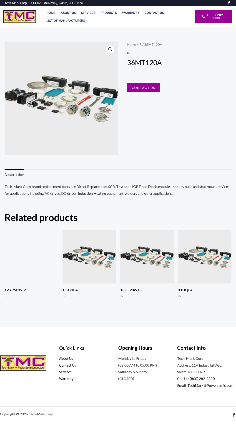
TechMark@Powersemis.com (210, 385)
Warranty (129, 13)
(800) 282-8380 (202, 379)
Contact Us (153, 13)
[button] (110, 49)
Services (87, 13)
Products (108, 13)
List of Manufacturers (67, 20)
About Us (67, 13)
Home (50, 13)
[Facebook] (234, 415)
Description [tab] (15, 174)
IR (140, 44)
